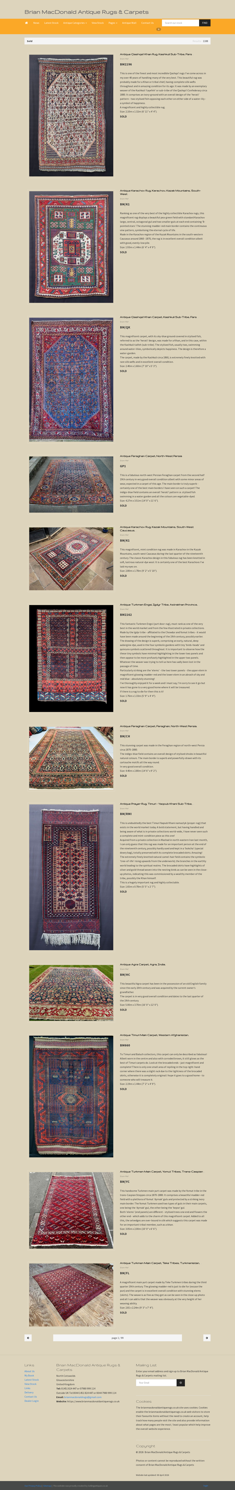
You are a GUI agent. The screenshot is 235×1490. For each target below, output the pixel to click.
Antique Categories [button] (75, 22)
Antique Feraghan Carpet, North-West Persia (151, 456)
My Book (29, 1375)
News (36, 22)
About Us (29, 1371)
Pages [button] (113, 22)
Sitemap (47, 1485)
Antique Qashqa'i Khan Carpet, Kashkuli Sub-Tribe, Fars (159, 317)
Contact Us (147, 22)
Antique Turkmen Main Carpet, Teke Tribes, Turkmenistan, (161, 1263)
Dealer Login (31, 1400)
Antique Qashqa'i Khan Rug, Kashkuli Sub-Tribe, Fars (157, 54)
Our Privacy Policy (32, 1485)
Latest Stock (51, 22)
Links (27, 1388)
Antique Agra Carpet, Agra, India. (142, 964)
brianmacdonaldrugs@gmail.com (83, 1397)
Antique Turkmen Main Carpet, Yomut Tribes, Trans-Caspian (162, 1171)
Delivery (28, 1392)
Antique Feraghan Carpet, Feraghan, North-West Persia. (158, 726)
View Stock (98, 22)
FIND (204, 22)
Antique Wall (129, 22)
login (206, 1485)
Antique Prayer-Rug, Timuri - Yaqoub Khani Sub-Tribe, (157, 803)
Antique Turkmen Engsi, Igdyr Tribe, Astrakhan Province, (160, 604)
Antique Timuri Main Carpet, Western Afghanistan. (154, 1035)
